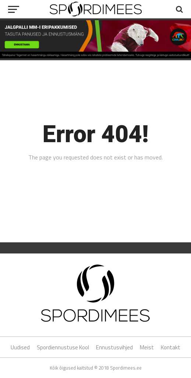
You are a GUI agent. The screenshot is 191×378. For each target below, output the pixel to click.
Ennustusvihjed (114, 347)
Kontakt (170, 347)
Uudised (20, 347)
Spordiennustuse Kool (63, 347)
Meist (147, 347)
